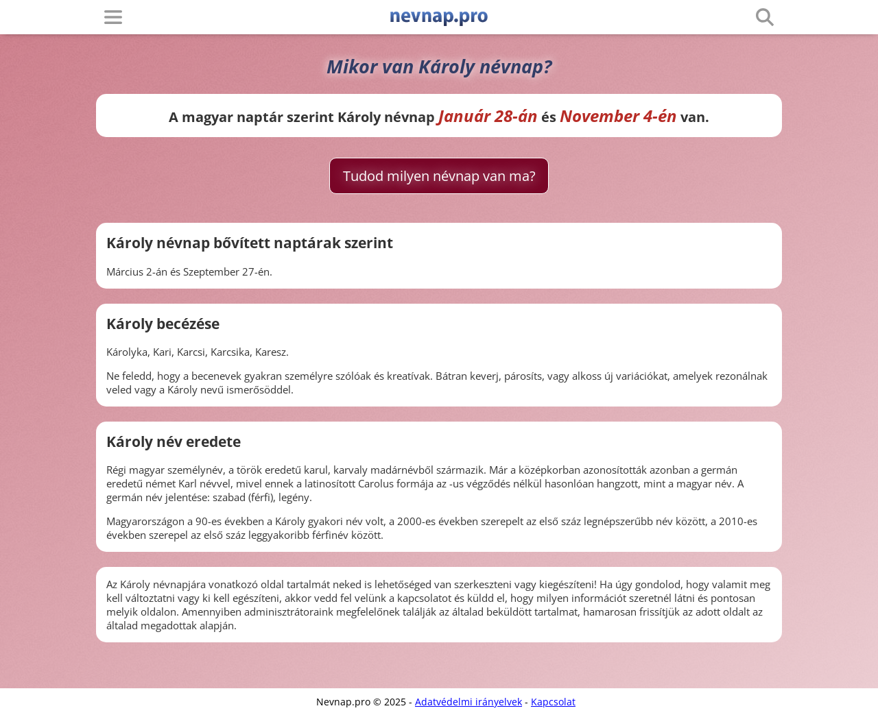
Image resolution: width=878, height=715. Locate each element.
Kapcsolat (553, 701)
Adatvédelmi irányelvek (468, 701)
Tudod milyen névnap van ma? (439, 176)
